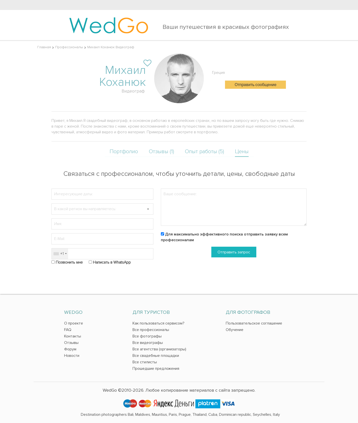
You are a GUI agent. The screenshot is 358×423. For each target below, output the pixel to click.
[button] (148, 209)
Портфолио (124, 151)
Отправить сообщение (255, 85)
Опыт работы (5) (204, 151)
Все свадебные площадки (156, 355)
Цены (242, 151)
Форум (70, 349)
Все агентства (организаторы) (159, 349)
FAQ (67, 329)
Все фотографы (147, 336)
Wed (108, 25)
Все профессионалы (151, 329)
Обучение (234, 329)
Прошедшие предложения (156, 368)
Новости (71, 355)
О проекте (73, 323)
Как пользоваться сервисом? (158, 323)
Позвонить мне (69, 262)
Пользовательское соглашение (254, 323)
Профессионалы (69, 47)
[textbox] (102, 209)
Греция (218, 72)
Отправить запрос (234, 252)
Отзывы (71, 342)
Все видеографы (148, 342)
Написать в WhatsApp (112, 262)
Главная (44, 47)
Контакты (72, 336)
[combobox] (60, 253)
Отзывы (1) (161, 151)
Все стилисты (145, 362)
